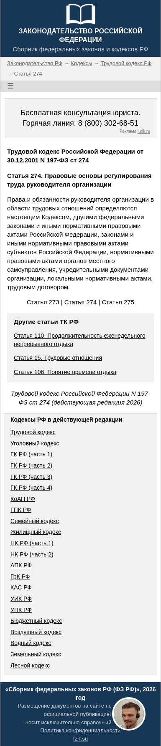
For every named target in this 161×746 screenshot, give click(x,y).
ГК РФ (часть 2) (31, 465)
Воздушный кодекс (35, 632)
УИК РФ (21, 598)
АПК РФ (21, 565)
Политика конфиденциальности (81, 730)
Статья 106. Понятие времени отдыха (65, 372)
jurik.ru (144, 131)
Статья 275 (118, 302)
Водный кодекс (30, 643)
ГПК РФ (20, 509)
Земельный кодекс (35, 654)
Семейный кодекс (34, 521)
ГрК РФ (20, 576)
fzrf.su (80, 739)
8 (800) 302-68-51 (108, 123)
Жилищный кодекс (35, 532)
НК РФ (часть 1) (32, 543)
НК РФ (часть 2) (32, 554)
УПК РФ (21, 610)
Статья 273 (43, 302)
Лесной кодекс (30, 665)
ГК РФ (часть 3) (31, 476)
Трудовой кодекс (33, 432)
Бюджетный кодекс (36, 620)
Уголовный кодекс (34, 443)
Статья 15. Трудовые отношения (58, 357)
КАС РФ (21, 587)
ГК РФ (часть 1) (31, 454)
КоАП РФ (22, 499)
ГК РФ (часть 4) (31, 487)
